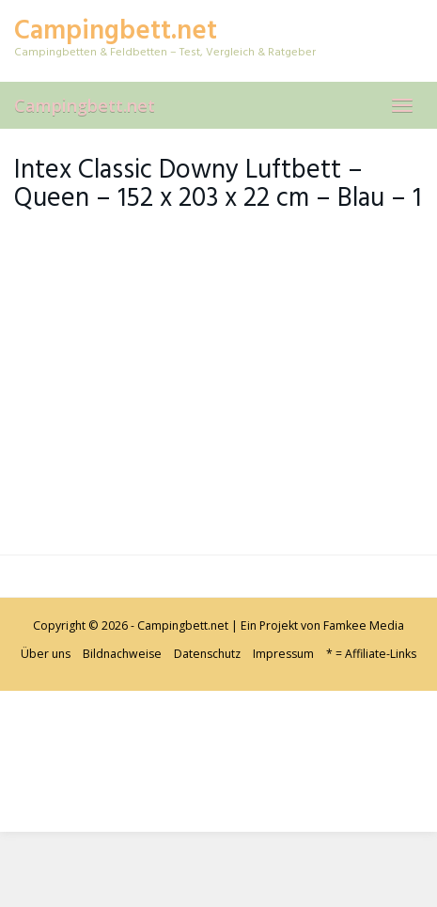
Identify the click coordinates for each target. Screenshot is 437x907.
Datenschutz (207, 654)
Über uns (45, 654)
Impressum (283, 654)
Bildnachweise (122, 654)
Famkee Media (363, 625)
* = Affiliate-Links (371, 654)
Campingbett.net (84, 105)
